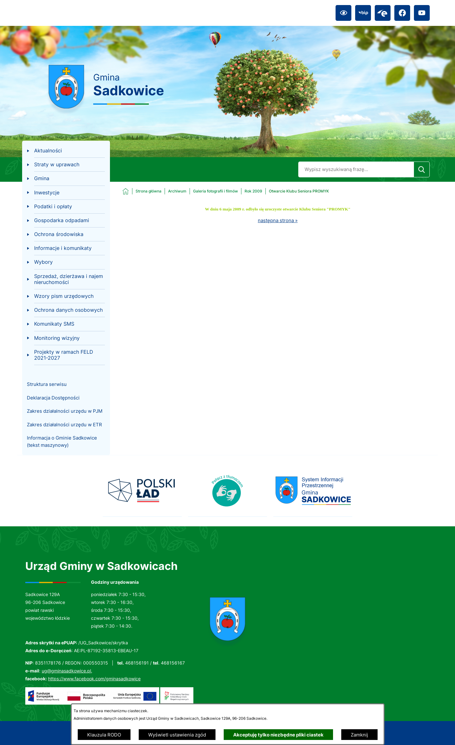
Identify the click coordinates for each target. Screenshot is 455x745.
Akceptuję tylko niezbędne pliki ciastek (278, 735)
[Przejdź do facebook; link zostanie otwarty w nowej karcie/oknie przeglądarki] (402, 13)
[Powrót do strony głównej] (142, 191)
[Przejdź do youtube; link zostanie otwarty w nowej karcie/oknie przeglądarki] (422, 13)
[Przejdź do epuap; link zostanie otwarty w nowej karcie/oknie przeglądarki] (383, 13)
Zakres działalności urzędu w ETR (64, 425)
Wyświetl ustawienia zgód (177, 735)
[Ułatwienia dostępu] (343, 13)
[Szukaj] (422, 169)
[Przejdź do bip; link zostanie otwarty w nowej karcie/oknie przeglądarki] (363, 13)
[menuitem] (66, 151)
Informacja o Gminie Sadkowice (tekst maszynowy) (62, 441)
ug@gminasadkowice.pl (66, 670)
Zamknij (359, 735)
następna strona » (278, 220)
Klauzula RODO (104, 735)
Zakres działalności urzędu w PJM (64, 411)
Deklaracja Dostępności (53, 398)
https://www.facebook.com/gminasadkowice (94, 678)
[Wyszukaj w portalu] (356, 169)
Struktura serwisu (47, 384)
